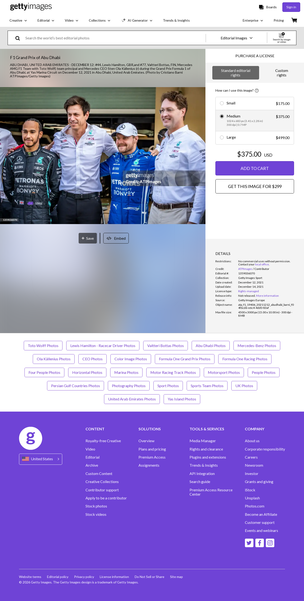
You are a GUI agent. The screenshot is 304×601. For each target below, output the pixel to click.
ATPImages (245, 269)
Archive (92, 465)
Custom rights (281, 72)
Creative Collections (102, 481)
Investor (251, 473)
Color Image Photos (130, 359)
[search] (19, 38)
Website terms (30, 577)
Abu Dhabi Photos (211, 345)
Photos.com (254, 506)
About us (252, 441)
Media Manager (203, 441)
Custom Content (99, 473)
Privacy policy (84, 577)
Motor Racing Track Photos (173, 372)
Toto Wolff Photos (43, 345)
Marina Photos (126, 372)
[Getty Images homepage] (31, 7)
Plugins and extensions (208, 457)
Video (90, 449)
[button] (102, 156)
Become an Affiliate (261, 514)
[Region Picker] (40, 459)
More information (267, 295)
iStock (250, 490)
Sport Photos (168, 385)
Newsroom (254, 465)
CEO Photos (92, 359)
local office (262, 264)
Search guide (200, 481)
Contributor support (102, 490)
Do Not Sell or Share (149, 577)
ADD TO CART (255, 168)
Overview (146, 441)
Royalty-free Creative (103, 441)
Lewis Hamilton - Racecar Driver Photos (102, 345)
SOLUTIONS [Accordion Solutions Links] (149, 429)
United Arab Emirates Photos (132, 399)
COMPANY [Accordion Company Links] (254, 429)
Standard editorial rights (235, 72)
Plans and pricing (152, 449)
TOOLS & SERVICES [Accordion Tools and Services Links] (207, 429)
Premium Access (152, 457)
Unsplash (252, 498)
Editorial (93, 457)
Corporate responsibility (265, 449)
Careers (251, 457)
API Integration (202, 473)
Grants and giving (259, 481)
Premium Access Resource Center (211, 492)
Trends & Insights (204, 465)
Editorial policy (57, 577)
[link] (247, 295)
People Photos (264, 372)
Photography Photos (129, 385)
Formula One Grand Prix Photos (184, 359)
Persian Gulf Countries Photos (75, 385)
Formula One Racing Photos (244, 359)
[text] (115, 38)
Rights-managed (248, 291)
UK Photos (244, 385)
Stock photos (96, 506)
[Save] (88, 238)
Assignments (148, 465)
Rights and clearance (206, 449)
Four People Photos (44, 372)
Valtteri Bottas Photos (165, 345)
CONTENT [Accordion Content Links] (95, 429)
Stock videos (96, 514)
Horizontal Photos (87, 372)
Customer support (260, 522)
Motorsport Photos (224, 372)
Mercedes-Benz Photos (257, 345)
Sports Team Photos (207, 385)
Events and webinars (261, 530)
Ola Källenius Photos (54, 359)
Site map (176, 577)
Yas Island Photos (182, 399)
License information (114, 577)
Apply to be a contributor (106, 498)
